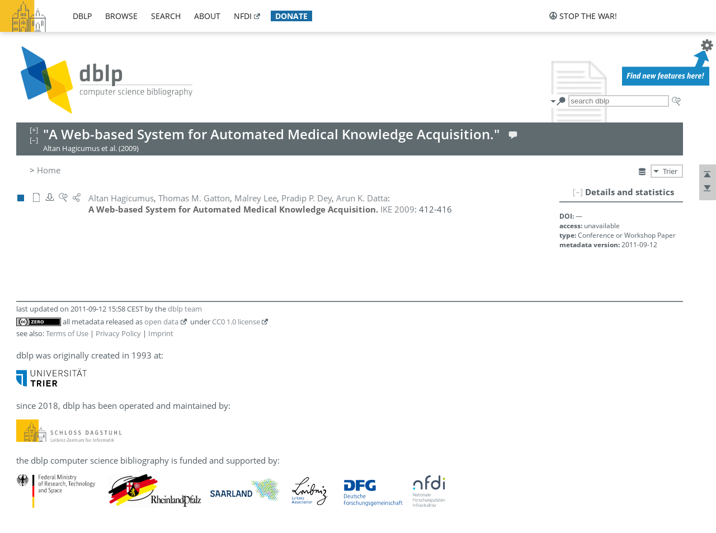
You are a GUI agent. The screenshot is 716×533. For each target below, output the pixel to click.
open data (161, 322)
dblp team (185, 309)
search (166, 16)
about (207, 16)
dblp (82, 16)
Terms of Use (67, 333)
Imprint (160, 333)
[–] (578, 191)
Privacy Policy (118, 333)
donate (291, 16)
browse (121, 16)
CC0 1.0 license (236, 322)
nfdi (243, 16)
